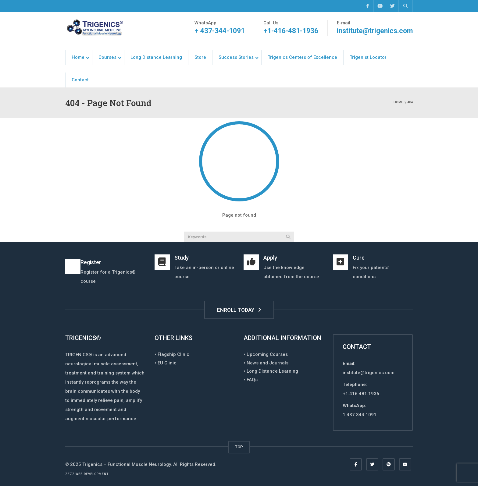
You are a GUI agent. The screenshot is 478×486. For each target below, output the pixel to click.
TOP (239, 447)
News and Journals (267, 362)
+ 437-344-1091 (219, 31)
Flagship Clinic (173, 354)
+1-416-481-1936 (290, 31)
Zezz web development (87, 474)
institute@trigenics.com (375, 31)
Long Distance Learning (272, 371)
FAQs (252, 379)
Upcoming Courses (267, 354)
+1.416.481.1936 (361, 393)
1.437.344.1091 (359, 414)
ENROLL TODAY (239, 310)
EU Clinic (167, 362)
